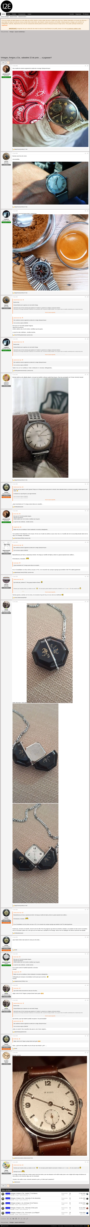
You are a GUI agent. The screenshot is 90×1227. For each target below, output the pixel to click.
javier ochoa (82, 1214)
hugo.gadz (83, 1194)
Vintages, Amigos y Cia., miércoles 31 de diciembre (26, 1198)
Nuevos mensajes (5, 16)
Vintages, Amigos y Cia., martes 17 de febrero (24, 1193)
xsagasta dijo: (17, 527)
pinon (7, 1204)
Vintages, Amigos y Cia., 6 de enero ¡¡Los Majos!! (25, 1212)
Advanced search (22, 16)
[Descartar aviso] (87, 20)
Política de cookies (78, 1225)
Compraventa (21, 14)
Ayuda (85, 1225)
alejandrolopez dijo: (18, 299)
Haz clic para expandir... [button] (50, 312)
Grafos (29, 14)
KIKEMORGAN (82, 1209)
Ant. (3, 62)
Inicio (3, 14)
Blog (8, 14)
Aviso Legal (60, 1225)
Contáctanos (54, 1225)
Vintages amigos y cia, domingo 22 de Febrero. (24, 1203)
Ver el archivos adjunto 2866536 (21, 323)
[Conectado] (6, 608)
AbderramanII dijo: (18, 487)
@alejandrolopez (46, 68)
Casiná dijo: (16, 563)
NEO (84, 1199)
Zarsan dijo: (16, 513)
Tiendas (14, 14)
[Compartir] (85, 66)
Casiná (7, 1195)
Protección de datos (68, 1225)
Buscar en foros (13, 16)
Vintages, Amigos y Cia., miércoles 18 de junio (24, 1208)
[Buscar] (85, 14)
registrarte (4, 25)
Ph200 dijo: (16, 1038)
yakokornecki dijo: (17, 317)
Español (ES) (4, 1225)
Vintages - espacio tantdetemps (21, 1195)
